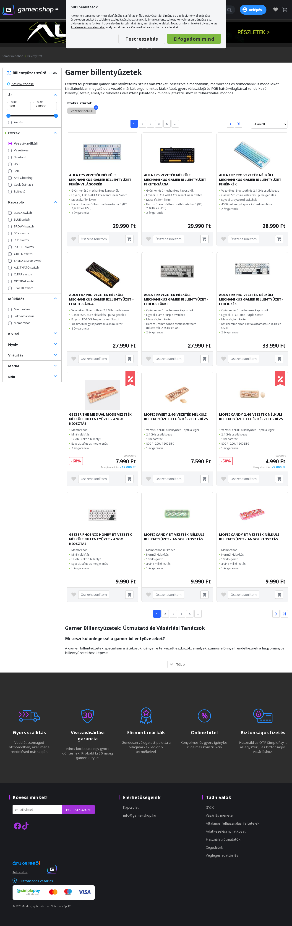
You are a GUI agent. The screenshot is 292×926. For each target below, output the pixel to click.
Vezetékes (18, 150)
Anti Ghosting (20, 178)
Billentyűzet (34, 56)
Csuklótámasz (20, 184)
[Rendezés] (269, 124)
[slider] (8, 116)
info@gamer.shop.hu (139, 815)
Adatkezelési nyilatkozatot (88, 27)
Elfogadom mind (194, 39)
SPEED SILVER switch (25, 261)
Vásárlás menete (219, 815)
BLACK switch (20, 213)
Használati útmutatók (223, 839)
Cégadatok (214, 847)
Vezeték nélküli (23, 143)
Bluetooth (17, 157)
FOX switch (18, 233)
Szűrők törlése (20, 84)
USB (14, 164)
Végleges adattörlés (222, 855)
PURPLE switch (21, 247)
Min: (14, 102)
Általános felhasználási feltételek (232, 823)
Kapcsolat (131, 807)
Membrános (19, 323)
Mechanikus (19, 309)
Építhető (16, 191)
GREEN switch (20, 254)
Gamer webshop (12, 56)
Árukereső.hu (20, 872)
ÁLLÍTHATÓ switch (23, 267)
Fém (14, 171)
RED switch (18, 240)
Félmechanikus (21, 316)
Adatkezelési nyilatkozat (226, 831)
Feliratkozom (78, 809)
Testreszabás (141, 39)
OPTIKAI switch (21, 281)
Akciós (15, 122)
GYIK (210, 807)
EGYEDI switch (21, 288)
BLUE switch (19, 219)
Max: (40, 102)
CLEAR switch (20, 274)
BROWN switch (21, 226)
